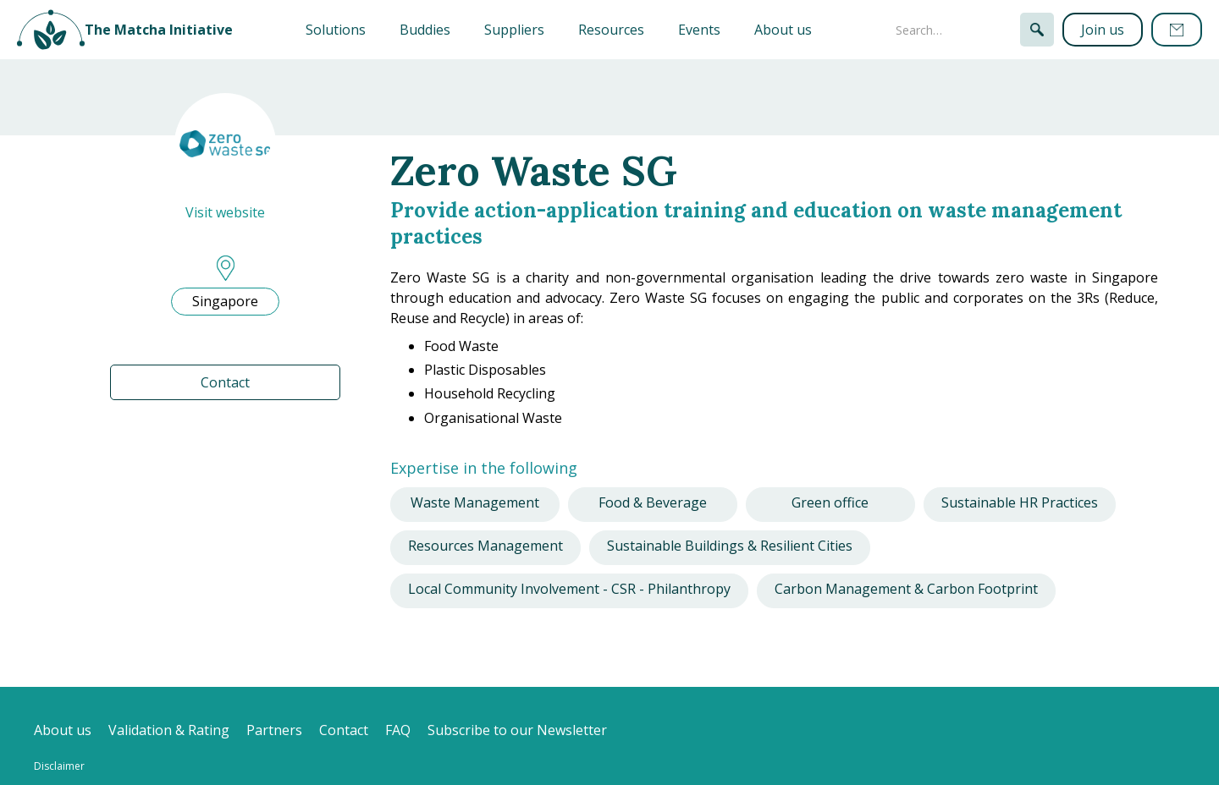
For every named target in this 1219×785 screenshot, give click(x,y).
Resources (611, 29)
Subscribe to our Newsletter (517, 730)
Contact (225, 382)
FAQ (398, 730)
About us (783, 29)
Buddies (425, 29)
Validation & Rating (168, 730)
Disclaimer (59, 766)
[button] (336, 29)
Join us (1102, 29)
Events (699, 29)
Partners (274, 730)
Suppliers (514, 29)
